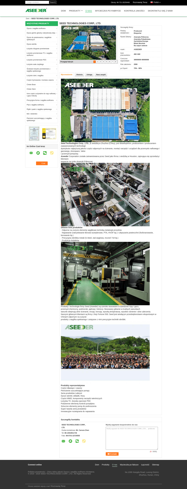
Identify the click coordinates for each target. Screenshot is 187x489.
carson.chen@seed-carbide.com (145, 478)
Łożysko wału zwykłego (35, 64)
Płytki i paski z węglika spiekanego (39, 109)
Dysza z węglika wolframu (36, 28)
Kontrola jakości (134, 11)
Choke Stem (31, 89)
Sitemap (155, 465)
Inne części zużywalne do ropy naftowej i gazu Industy (41, 95)
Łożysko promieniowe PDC (36, 60)
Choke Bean (31, 85)
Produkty (74, 11)
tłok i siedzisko (32, 114)
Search (53, 2)
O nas (89, 11)
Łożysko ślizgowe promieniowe (38, 49)
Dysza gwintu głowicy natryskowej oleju (41, 33)
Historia (79, 75)
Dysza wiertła (31, 44)
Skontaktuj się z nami (160, 11)
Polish (158, 1)
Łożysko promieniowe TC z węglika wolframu (39, 54)
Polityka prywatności (36, 472)
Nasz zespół (101, 75)
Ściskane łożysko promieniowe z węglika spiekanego (38, 70)
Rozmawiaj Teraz (140, 2)
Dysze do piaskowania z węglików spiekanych (39, 38)
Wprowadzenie (66, 75)
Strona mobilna (32, 480)
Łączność (145, 465)
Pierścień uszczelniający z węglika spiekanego (39, 119)
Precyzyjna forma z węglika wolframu (40, 100)
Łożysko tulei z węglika (35, 76)
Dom (63, 11)
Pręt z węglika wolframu (35, 105)
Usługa (89, 75)
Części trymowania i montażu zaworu (40, 80)
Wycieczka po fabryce (108, 11)
